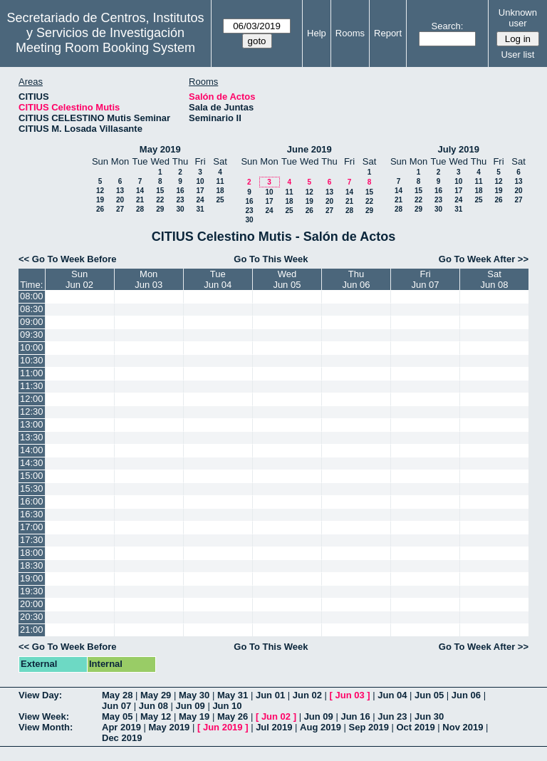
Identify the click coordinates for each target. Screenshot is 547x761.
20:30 (31, 616)
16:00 (31, 501)
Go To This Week (271, 259)
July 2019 (458, 149)
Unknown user (518, 18)
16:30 (31, 514)
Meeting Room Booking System (105, 48)
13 (120, 191)
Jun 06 (466, 695)
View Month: (46, 727)
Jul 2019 (274, 727)
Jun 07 (116, 705)
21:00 (31, 629)
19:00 (31, 578)
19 (100, 200)
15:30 (31, 488)
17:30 (31, 539)
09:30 (31, 334)
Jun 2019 (223, 727)
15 (160, 191)
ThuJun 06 (356, 279)
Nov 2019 (462, 727)
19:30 (31, 591)
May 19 (194, 716)
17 (200, 191)
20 (120, 200)
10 (200, 181)
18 (220, 191)
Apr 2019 (121, 727)
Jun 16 (355, 716)
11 (220, 181)
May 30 (194, 695)
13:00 (31, 424)
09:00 (31, 321)
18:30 (31, 565)
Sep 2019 (369, 727)
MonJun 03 (148, 279)
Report (388, 33)
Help (316, 33)
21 (140, 200)
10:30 (31, 360)
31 (200, 209)
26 (100, 209)
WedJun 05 (287, 279)
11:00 (31, 373)
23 (180, 200)
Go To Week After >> (483, 259)
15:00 (31, 475)
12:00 (31, 398)
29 (160, 209)
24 (200, 200)
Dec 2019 (122, 737)
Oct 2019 (415, 727)
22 (160, 200)
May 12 (155, 716)
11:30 (31, 385)
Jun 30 (429, 716)
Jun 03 (349, 695)
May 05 (117, 716)
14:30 (31, 462)
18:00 (31, 552)
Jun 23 (392, 716)
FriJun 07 (425, 279)
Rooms (350, 33)
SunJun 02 (79, 279)
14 (140, 191)
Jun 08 (153, 705)
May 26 (232, 716)
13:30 (31, 437)
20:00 (31, 604)
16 (180, 191)
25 (220, 200)
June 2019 (309, 149)
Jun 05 (429, 695)
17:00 (31, 527)
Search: (448, 26)
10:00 (31, 347)
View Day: (40, 695)
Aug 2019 (320, 727)
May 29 (155, 695)
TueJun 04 (217, 279)
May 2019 (160, 149)
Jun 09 (190, 705)
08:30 (31, 309)
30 (180, 209)
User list (517, 54)
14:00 (31, 450)
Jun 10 (226, 705)
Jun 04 (392, 695)
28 (140, 209)
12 (100, 191)
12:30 (31, 411)
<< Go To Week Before (68, 259)
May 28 (117, 695)
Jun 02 (307, 695)
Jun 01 (270, 695)
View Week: (44, 716)
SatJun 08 (494, 279)
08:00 (31, 296)
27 (120, 209)
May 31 (232, 695)
